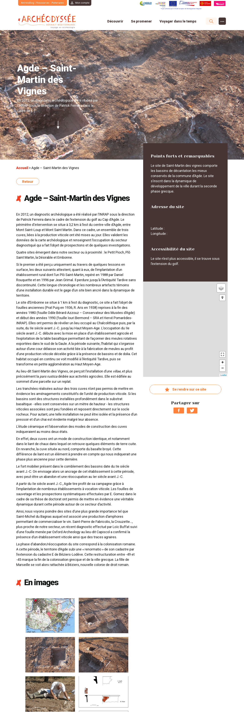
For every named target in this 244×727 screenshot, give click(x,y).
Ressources (43, 2)
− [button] (222, 368)
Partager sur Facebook (178, 410)
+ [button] (222, 363)
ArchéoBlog (27, 2)
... (222, 20)
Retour (27, 182)
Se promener (141, 21)
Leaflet (223, 375)
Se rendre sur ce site (185, 389)
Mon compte (82, 2)
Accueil (22, 168)
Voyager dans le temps (178, 21)
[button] (222, 298)
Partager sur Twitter (192, 410)
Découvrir (115, 21)
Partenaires (58, 2)
